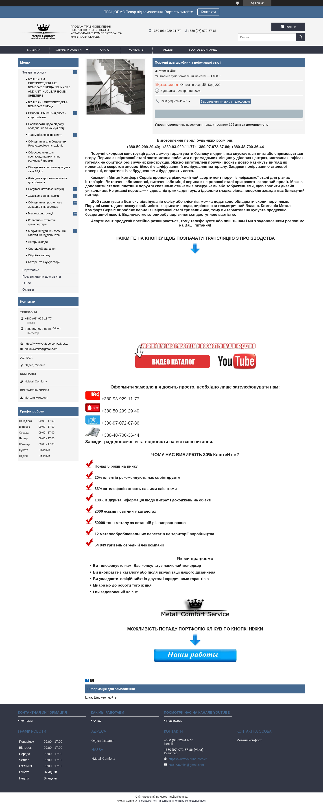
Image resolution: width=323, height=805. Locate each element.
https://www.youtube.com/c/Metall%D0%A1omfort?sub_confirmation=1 (47, 343)
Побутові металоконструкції (46, 189)
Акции (168, 49)
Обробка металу (39, 255)
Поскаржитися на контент (155, 800)
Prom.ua (182, 796)
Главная (34, 49)
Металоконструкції (40, 213)
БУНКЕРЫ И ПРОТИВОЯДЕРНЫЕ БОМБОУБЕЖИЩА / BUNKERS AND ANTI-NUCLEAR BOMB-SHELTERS (49, 87)
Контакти (208, 12)
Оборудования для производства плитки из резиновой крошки (44, 156)
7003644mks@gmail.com (40, 349)
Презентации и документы (41, 276)
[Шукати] (300, 37)
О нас (104, 49)
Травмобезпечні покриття (45, 134)
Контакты (136, 49)
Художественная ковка (43, 195)
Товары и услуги (68, 49)
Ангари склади (38, 242)
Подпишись (174, 720)
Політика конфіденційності (190, 800)
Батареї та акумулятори (44, 262)
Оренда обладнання (41, 248)
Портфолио (30, 270)
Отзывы (28, 289)
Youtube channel (203, 49)
